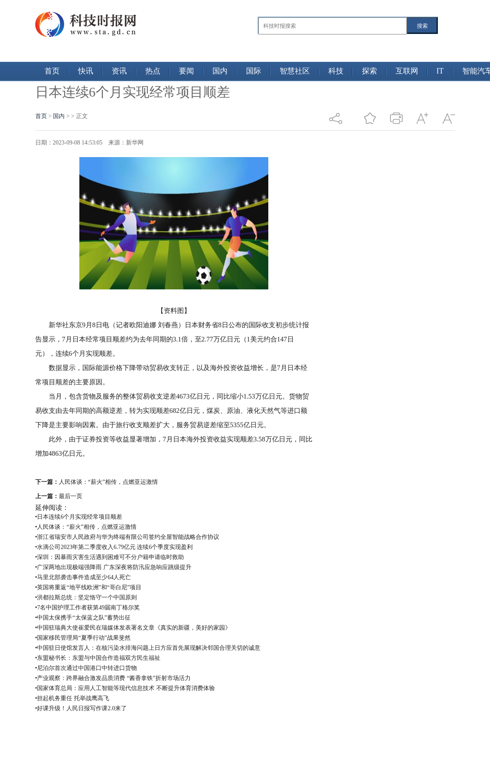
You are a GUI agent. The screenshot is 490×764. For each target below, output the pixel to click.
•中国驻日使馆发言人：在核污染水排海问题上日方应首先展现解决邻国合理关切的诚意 (148, 648)
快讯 (85, 71)
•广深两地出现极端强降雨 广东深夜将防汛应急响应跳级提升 (113, 567)
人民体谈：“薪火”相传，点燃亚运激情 (108, 482)
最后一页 (70, 496)
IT (440, 71)
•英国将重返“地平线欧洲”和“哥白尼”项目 (88, 587)
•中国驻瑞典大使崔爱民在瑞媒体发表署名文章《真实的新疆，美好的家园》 (133, 628)
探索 (369, 71)
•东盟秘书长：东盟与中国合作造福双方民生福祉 (98, 658)
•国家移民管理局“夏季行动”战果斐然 (83, 638)
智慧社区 (295, 71)
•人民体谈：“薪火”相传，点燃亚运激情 (85, 527)
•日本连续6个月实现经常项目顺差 (79, 517)
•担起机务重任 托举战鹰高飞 (72, 698)
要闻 (186, 71)
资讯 (119, 71)
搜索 (422, 26)
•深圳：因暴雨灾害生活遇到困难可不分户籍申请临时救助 (109, 557)
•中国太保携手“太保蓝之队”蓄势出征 (83, 617)
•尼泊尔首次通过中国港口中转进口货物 (86, 668)
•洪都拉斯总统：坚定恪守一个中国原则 (86, 597)
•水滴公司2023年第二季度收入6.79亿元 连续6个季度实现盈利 (114, 547)
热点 (152, 71)
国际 (253, 71)
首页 (52, 71)
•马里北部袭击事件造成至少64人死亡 (83, 577)
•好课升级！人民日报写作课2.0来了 (81, 708)
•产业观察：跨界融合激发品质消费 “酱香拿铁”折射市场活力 (113, 678)
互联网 (407, 71)
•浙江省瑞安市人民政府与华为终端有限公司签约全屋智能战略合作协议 (127, 537)
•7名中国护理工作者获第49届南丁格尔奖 (87, 607)
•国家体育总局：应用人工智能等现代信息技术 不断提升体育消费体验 (125, 688)
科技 (335, 71)
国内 (220, 71)
